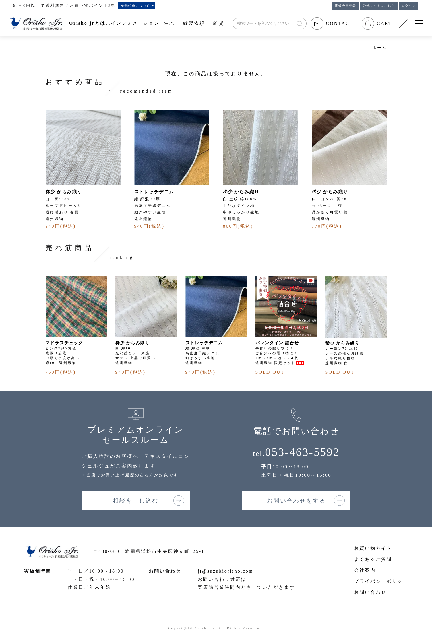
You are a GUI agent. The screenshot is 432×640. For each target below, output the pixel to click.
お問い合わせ (370, 592)
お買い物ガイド (373, 548)
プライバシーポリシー (381, 581)
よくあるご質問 (373, 559)
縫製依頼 (194, 23)
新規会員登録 (345, 6)
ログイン (409, 6)
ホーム (379, 48)
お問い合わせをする (296, 500)
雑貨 (218, 23)
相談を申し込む (136, 500)
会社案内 (365, 570)
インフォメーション (135, 23)
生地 (169, 23)
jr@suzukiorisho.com (225, 571)
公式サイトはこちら (378, 6)
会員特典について (135, 6)
